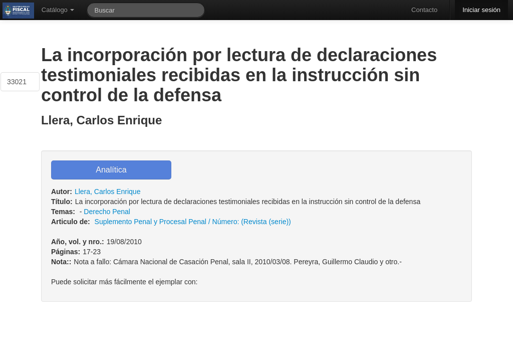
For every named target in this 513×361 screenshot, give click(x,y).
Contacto (424, 10)
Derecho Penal (107, 212)
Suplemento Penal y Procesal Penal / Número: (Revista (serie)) (193, 222)
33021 (17, 82)
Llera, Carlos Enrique (108, 192)
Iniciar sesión (481, 10)
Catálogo (58, 10)
